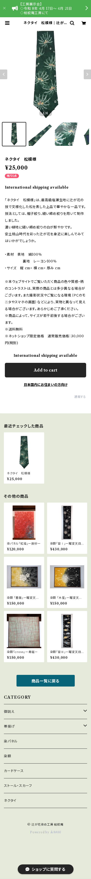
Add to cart (45, 370)
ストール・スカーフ (18, 785)
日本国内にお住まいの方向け (45, 385)
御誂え (9, 711)
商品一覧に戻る (46, 681)
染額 (7, 756)
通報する (80, 397)
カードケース (14, 771)
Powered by (45, 832)
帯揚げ (9, 726)
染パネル (10, 741)
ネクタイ (10, 800)
